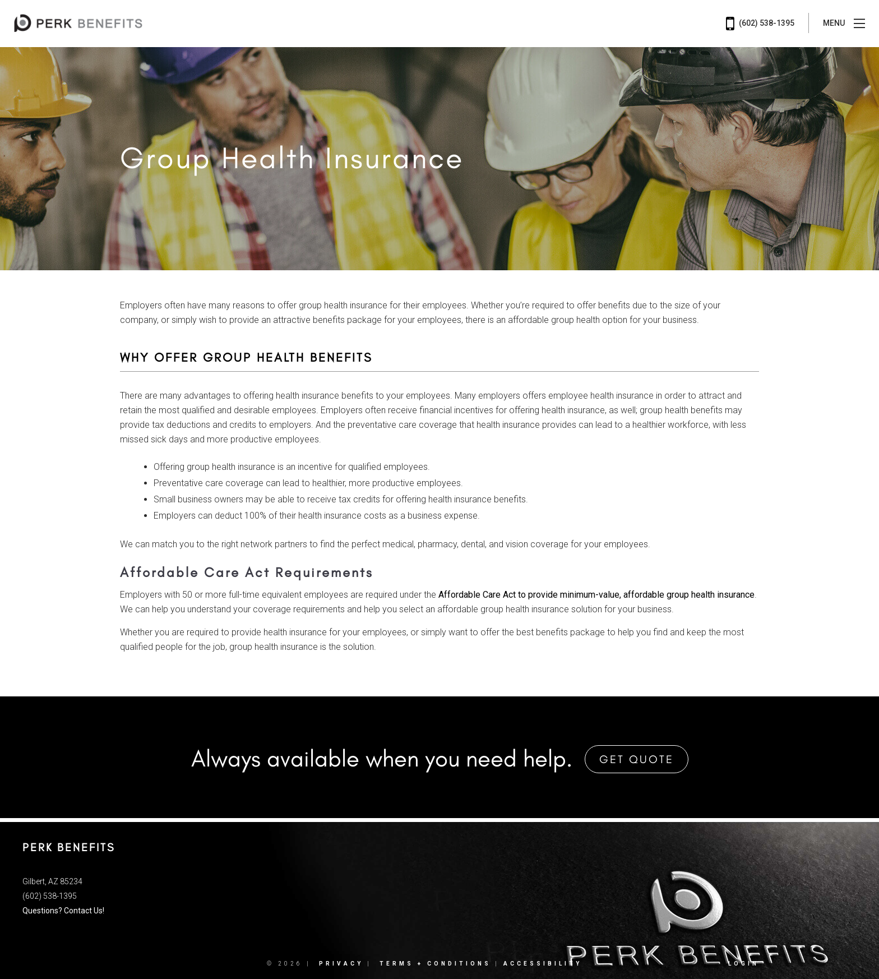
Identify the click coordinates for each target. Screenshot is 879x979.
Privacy (341, 963)
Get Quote (636, 758)
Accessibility (542, 963)
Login (743, 963)
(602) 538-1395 (760, 23)
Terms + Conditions (435, 963)
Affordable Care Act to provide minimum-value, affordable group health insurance (596, 594)
